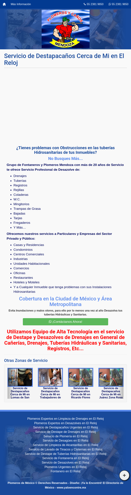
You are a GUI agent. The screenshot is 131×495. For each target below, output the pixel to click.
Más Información (21, 4)
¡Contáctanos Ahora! (65, 321)
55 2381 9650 (93, 4)
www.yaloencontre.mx (71, 487)
